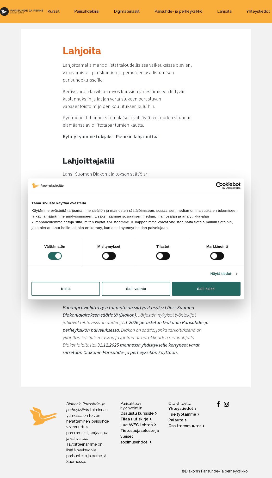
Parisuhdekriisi (86, 11)
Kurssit (54, 11)
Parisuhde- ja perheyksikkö (179, 11)
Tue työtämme (182, 414)
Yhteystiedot (258, 11)
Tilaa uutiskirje (134, 419)
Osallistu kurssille (137, 413)
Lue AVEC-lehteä (136, 425)
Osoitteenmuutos (184, 426)
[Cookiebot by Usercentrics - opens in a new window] (219, 185)
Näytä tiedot (220, 273)
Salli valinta (136, 289)
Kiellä (65, 289)
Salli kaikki (206, 289)
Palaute (175, 420)
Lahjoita (224, 11)
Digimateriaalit (127, 11)
